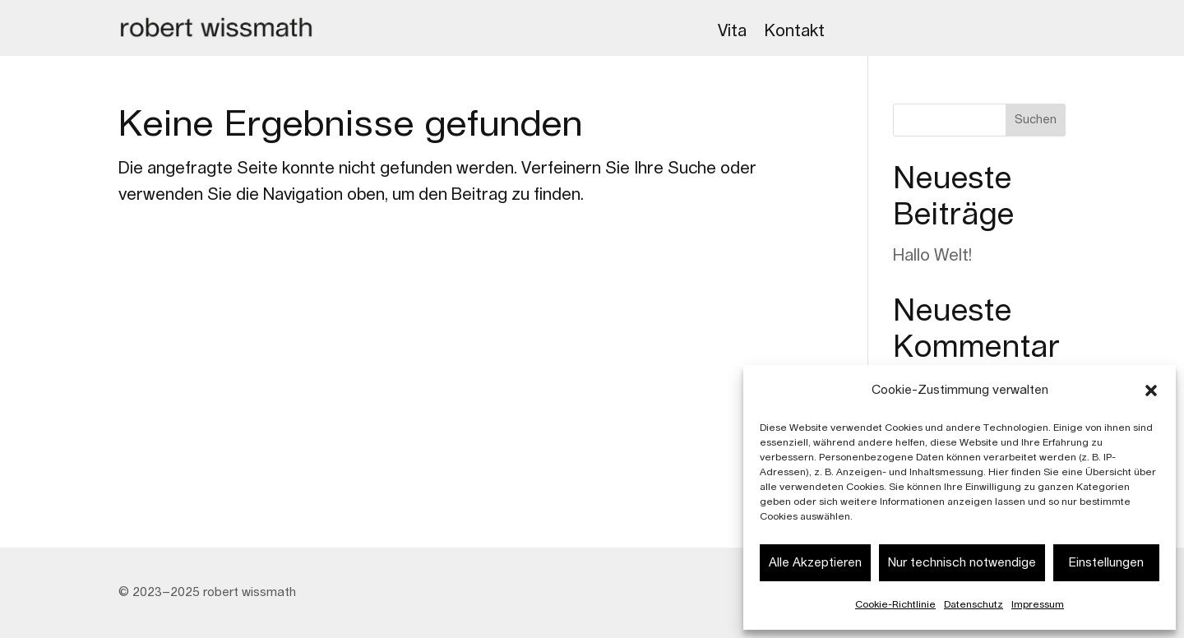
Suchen (1036, 120)
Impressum (1037, 604)
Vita (732, 31)
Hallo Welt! (932, 255)
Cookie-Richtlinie (895, 604)
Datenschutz (973, 604)
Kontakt (795, 31)
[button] (1151, 390)
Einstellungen (1106, 563)
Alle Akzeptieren (815, 563)
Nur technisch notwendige (962, 563)
